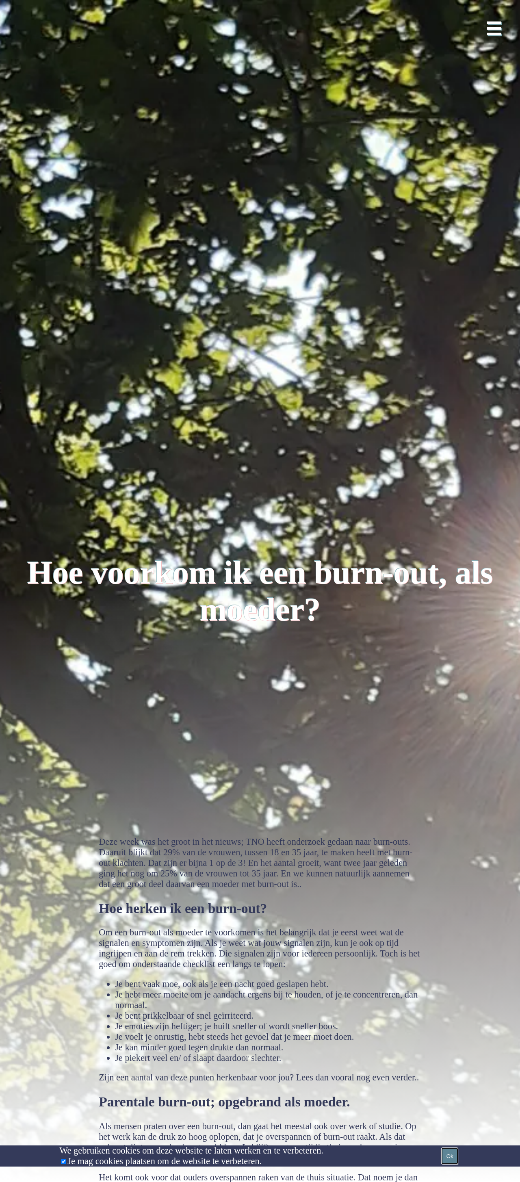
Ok (449, 1156)
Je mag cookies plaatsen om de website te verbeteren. (164, 1161)
